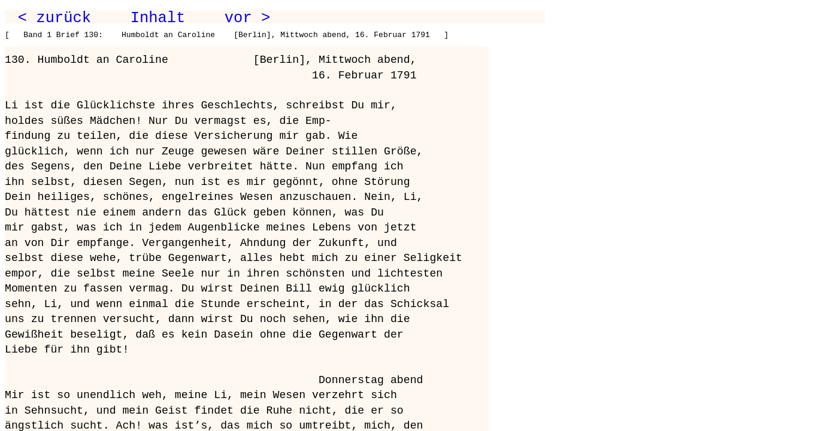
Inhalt (158, 18)
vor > (247, 18)
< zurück (54, 18)
